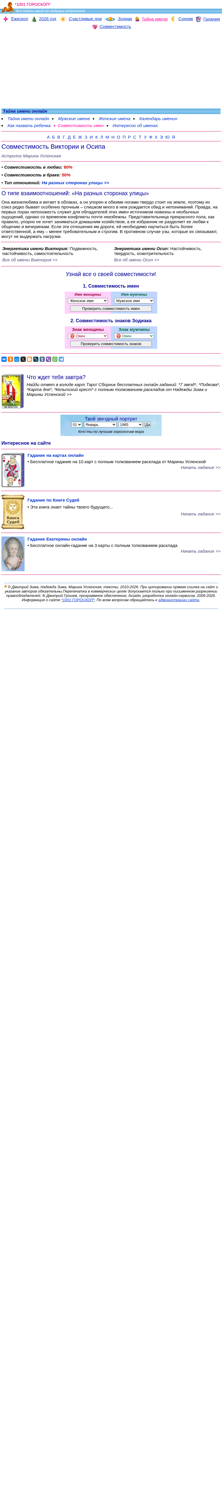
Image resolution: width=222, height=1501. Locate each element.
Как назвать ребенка (29, 125)
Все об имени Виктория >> (30, 259)
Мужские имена (74, 118)
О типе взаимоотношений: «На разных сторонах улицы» (75, 193)
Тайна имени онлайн (28, 118)
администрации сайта (178, 600)
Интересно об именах (135, 125)
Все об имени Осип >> (136, 259)
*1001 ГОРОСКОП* (78, 600)
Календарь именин (158, 118)
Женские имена (114, 118)
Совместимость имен (80, 125)
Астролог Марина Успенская (31, 155)
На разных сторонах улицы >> (75, 182)
